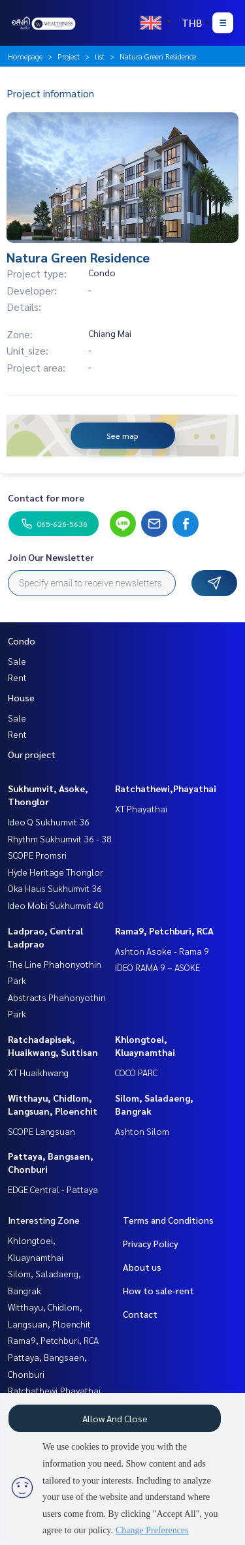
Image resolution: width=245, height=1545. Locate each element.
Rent (17, 677)
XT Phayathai (141, 808)
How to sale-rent (158, 1290)
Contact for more (46, 497)
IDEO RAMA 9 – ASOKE (157, 967)
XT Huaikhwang (38, 1072)
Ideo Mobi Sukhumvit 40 (56, 905)
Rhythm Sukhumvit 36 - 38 (60, 838)
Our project (32, 754)
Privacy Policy (150, 1243)
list (100, 56)
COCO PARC (136, 1072)
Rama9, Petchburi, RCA (164, 930)
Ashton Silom (142, 1131)
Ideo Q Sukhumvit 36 (49, 821)
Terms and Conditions (168, 1220)
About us (142, 1267)
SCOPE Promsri (37, 855)
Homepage (25, 56)
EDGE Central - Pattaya (53, 1189)
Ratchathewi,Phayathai (165, 788)
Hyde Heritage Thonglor (55, 872)
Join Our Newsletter (51, 557)
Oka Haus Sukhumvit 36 (55, 888)
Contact (140, 1314)
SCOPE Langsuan (41, 1131)
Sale (17, 661)
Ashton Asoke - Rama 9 (162, 951)
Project (68, 56)
